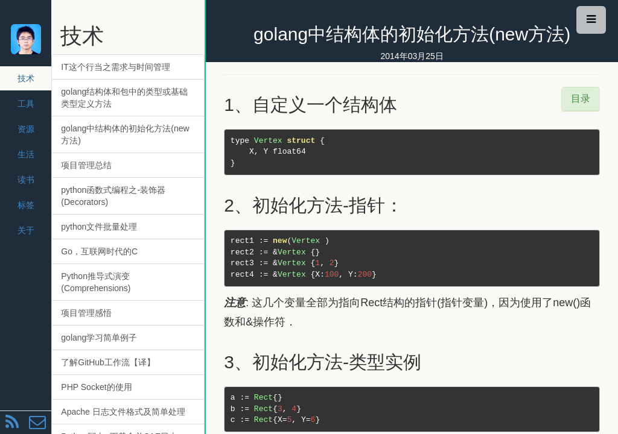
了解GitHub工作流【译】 (108, 362)
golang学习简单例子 (99, 337)
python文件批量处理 (99, 226)
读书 (26, 179)
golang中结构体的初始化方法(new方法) (125, 134)
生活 (26, 154)
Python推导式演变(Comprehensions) (95, 282)
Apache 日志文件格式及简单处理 (123, 412)
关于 (26, 230)
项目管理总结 (86, 165)
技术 (26, 78)
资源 (26, 129)
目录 (580, 98)
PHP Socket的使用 (96, 387)
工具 (26, 103)
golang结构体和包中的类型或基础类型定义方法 (124, 97)
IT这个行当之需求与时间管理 (115, 67)
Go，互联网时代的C (99, 251)
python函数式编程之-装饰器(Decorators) (113, 196)
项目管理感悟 (86, 313)
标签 (26, 205)
